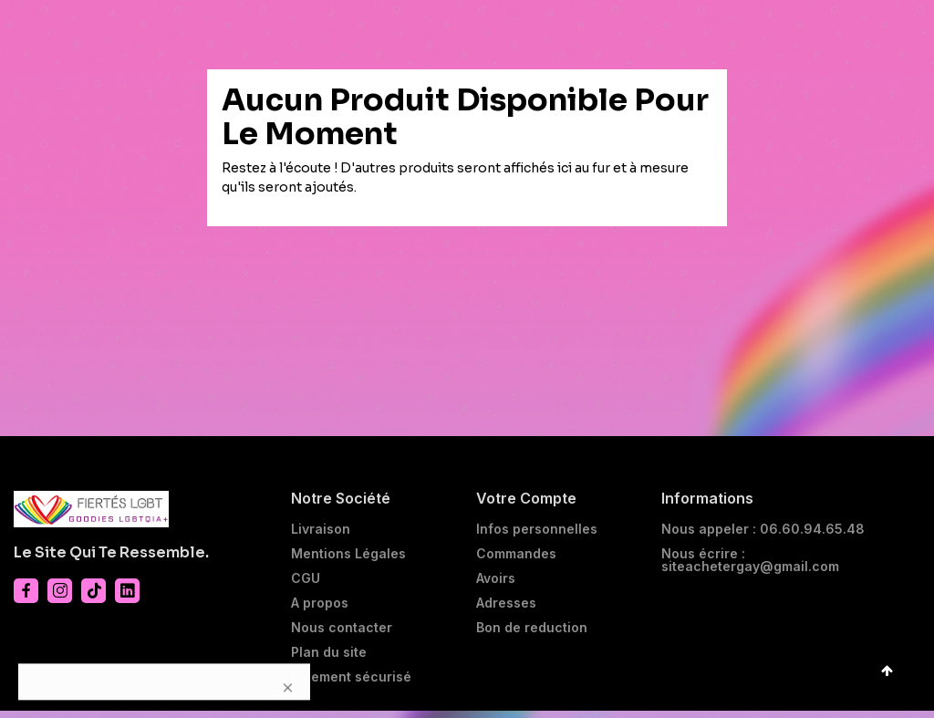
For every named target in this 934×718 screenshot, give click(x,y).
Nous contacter (341, 635)
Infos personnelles (536, 536)
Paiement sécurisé (351, 684)
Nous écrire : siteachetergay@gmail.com (750, 567)
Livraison (320, 536)
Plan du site (329, 659)
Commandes (516, 561)
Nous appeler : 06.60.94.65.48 (763, 536)
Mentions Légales (348, 561)
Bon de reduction (531, 635)
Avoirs (495, 585)
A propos (319, 610)
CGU (305, 585)
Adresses (506, 610)
